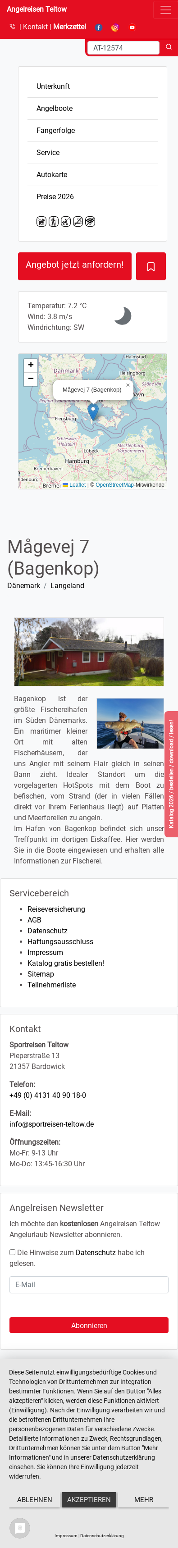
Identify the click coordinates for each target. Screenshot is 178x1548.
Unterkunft (53, 86)
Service (48, 152)
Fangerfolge (56, 130)
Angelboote (55, 108)
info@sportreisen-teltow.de (51, 1124)
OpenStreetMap (115, 485)
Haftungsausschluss (60, 941)
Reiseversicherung (56, 909)
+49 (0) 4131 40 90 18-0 (47, 1095)
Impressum (45, 952)
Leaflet (74, 485)
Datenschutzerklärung (102, 1535)
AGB (34, 920)
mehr (143, 1500)
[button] (93, 412)
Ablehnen (34, 1500)
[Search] (123, 48)
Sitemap (40, 974)
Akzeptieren (89, 1500)
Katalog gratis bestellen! (65, 963)
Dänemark (23, 585)
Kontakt (36, 27)
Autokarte (52, 174)
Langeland (67, 585)
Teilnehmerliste (51, 985)
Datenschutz (47, 931)
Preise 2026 (55, 196)
